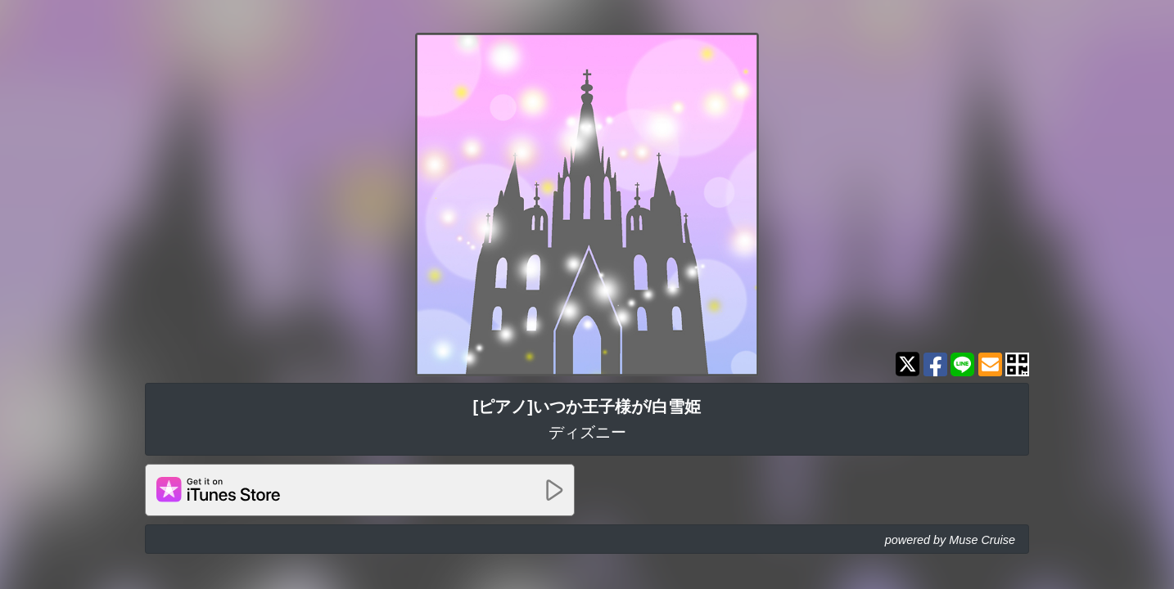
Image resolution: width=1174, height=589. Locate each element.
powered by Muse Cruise (950, 539)
